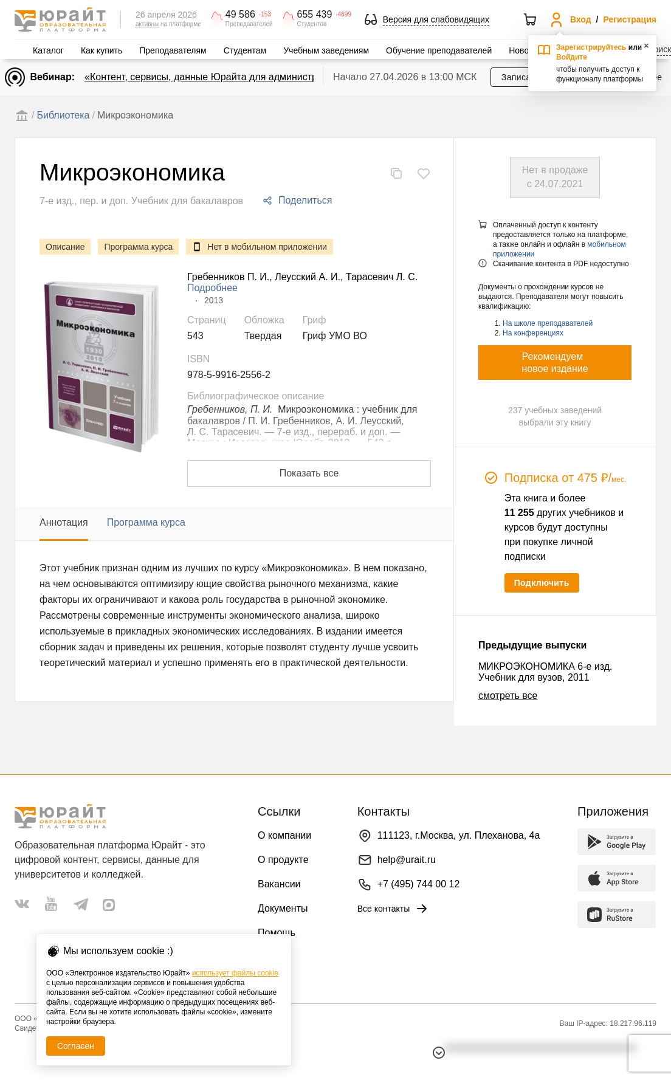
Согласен (75, 1046)
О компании (284, 835)
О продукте (283, 860)
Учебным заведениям (326, 50)
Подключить (541, 583)
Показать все (309, 473)
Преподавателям (172, 50)
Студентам (245, 50)
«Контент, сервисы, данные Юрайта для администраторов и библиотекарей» (258, 77)
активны (147, 24)
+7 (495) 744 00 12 (418, 884)
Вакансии (279, 884)
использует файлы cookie (235, 973)
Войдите (571, 57)
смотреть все (507, 695)
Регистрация (629, 19)
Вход (580, 19)
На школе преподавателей (548, 323)
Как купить (101, 50)
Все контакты (393, 908)
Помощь (276, 932)
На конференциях (533, 333)
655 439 (314, 14)
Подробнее (212, 288)
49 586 (240, 14)
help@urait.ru (406, 860)
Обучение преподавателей (439, 50)
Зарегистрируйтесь (591, 47)
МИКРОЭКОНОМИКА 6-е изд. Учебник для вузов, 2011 (545, 672)
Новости (525, 50)
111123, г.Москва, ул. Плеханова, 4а (458, 835)
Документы (283, 908)
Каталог (48, 50)
